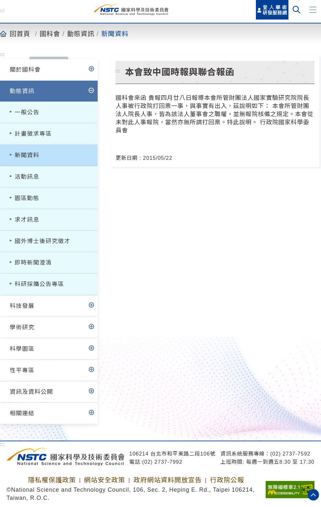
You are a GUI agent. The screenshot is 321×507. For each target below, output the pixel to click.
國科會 (50, 33)
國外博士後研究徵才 (42, 241)
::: (2, 10)
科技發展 (22, 306)
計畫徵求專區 (33, 133)
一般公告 (27, 112)
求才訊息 (27, 219)
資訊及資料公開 (31, 392)
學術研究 (22, 327)
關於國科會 (25, 69)
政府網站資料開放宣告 (167, 480)
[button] (313, 10)
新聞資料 (115, 33)
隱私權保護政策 (52, 480)
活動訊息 (27, 176)
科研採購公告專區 (39, 284)
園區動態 (27, 198)
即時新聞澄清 (33, 262)
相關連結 (22, 413)
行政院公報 (227, 480)
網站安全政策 (104, 480)
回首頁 (20, 33)
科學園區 (22, 349)
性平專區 (22, 370)
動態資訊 (80, 33)
